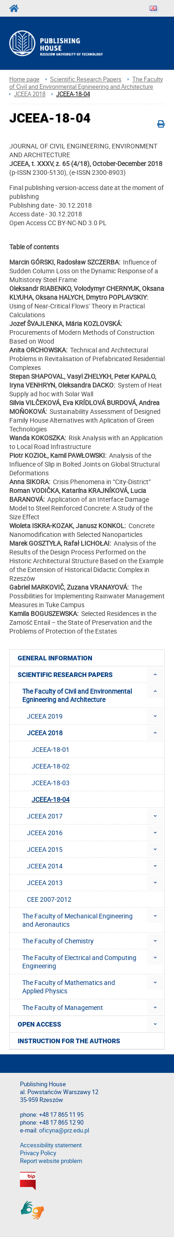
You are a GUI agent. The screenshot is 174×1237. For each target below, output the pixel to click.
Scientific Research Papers (86, 79)
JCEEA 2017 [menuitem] (45, 816)
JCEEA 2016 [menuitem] (45, 832)
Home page (24, 79)
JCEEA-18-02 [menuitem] (51, 766)
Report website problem (51, 1161)
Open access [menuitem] (39, 1024)
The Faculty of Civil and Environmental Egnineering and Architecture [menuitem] (77, 695)
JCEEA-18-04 (73, 94)
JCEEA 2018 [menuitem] (45, 732)
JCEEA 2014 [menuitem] (45, 866)
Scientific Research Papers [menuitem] (65, 674)
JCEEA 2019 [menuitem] (45, 716)
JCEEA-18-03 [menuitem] (51, 782)
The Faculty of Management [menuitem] (62, 1007)
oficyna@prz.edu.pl (64, 1130)
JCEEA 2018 (29, 94)
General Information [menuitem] (55, 658)
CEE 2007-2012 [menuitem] (49, 899)
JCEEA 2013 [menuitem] (45, 882)
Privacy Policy (38, 1153)
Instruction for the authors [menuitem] (69, 1041)
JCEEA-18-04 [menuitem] (51, 799)
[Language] (153, 8)
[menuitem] (155, 674)
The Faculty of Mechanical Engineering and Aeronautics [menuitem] (77, 920)
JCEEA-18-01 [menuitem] (51, 749)
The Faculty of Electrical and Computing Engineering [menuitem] (79, 961)
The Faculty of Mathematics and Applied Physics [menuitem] (68, 986)
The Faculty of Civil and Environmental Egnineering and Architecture (86, 83)
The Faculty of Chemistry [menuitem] (58, 940)
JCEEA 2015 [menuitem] (45, 849)
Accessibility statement (51, 1145)
